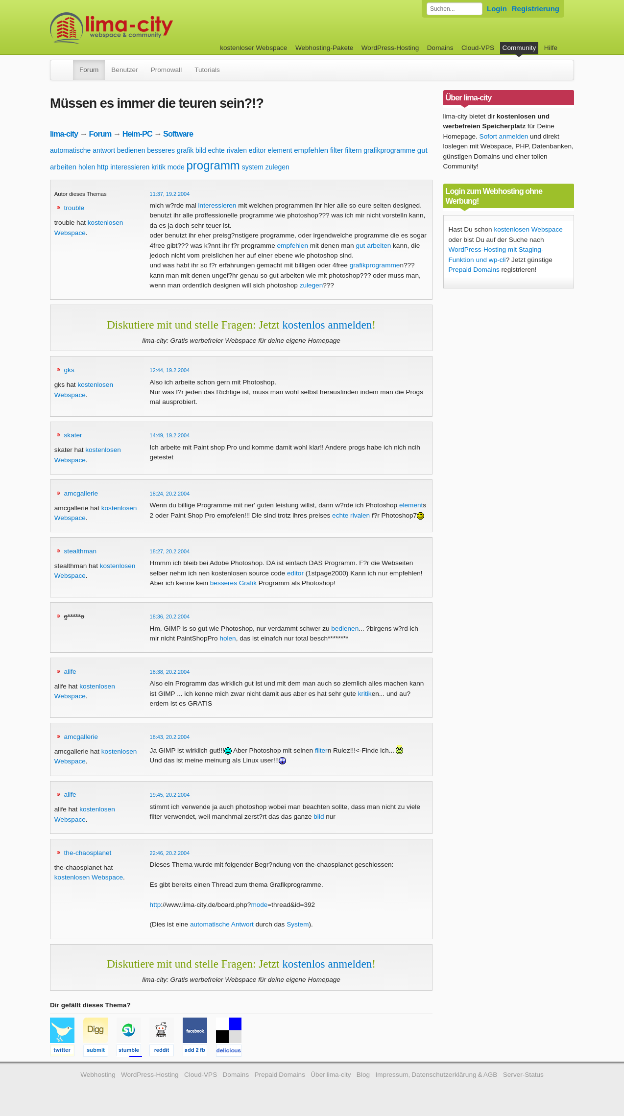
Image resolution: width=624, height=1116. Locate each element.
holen (86, 167)
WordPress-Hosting (390, 47)
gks (69, 370)
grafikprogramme (389, 150)
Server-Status (523, 1074)
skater (73, 435)
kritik (158, 167)
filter (336, 150)
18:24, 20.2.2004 (170, 494)
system (253, 167)
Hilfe (550, 47)
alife (70, 671)
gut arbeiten (373, 245)
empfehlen (311, 150)
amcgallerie (81, 493)
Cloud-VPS (477, 47)
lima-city (64, 133)
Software (178, 133)
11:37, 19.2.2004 (170, 194)
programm (213, 165)
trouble (74, 208)
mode (176, 167)
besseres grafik (170, 150)
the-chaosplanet (88, 852)
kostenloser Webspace (253, 47)
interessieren (129, 167)
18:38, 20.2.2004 (170, 672)
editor (257, 150)
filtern (353, 150)
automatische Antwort (222, 924)
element (280, 150)
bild (200, 150)
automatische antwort (82, 150)
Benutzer (124, 69)
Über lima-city (331, 1074)
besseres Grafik (233, 583)
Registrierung (535, 8)
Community (519, 47)
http (102, 167)
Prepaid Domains (474, 269)
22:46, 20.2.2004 (170, 853)
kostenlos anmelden (327, 324)
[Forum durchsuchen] (454, 8)
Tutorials (207, 69)
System (298, 924)
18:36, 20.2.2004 (170, 616)
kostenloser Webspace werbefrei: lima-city (148, 28)
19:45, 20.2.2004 (170, 795)
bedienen (131, 150)
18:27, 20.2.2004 (170, 551)
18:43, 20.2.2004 (170, 737)
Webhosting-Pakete (324, 47)
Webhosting (98, 1074)
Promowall (166, 69)
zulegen (277, 167)
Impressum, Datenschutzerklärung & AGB (436, 1074)
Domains (440, 47)
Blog (363, 1074)
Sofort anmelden (504, 136)
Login (497, 8)
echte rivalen (227, 150)
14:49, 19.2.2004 (170, 435)
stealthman (80, 551)
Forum (88, 69)
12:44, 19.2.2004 (170, 370)
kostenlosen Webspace (88, 877)
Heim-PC (137, 133)
